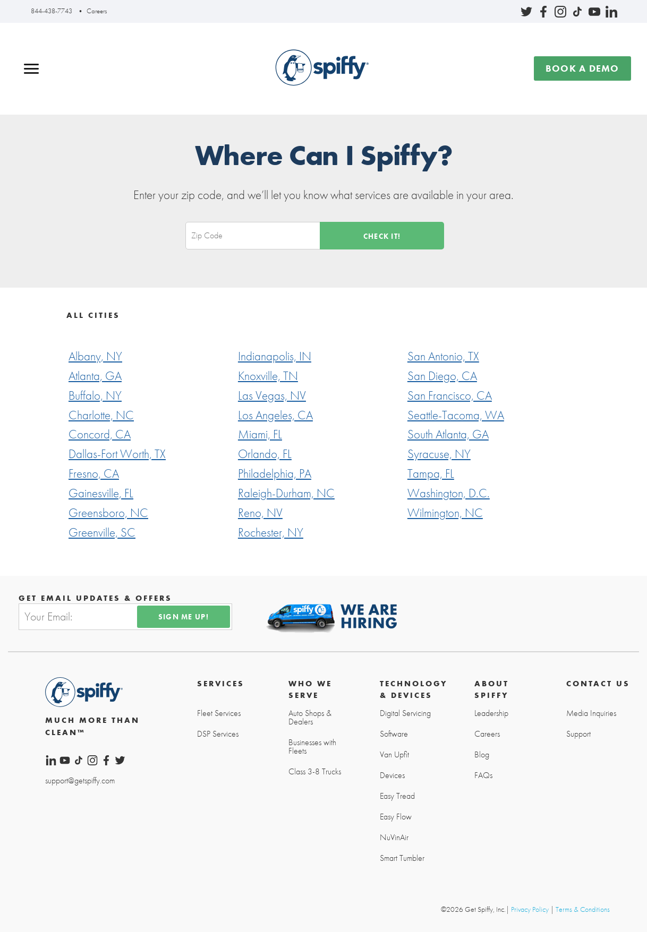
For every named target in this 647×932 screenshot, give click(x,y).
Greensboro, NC (108, 513)
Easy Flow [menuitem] (396, 817)
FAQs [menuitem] (483, 775)
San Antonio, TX (443, 356)
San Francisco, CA (449, 395)
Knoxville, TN (268, 376)
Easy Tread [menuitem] (397, 796)
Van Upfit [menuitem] (394, 754)
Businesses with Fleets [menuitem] (312, 746)
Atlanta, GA (95, 376)
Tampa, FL (430, 473)
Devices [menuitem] (392, 775)
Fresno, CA (94, 473)
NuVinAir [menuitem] (394, 837)
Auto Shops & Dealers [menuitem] (309, 717)
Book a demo (582, 68)
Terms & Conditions (583, 909)
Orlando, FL (265, 454)
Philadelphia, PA (274, 473)
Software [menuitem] (394, 734)
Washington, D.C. (448, 493)
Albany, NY (95, 356)
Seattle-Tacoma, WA (455, 415)
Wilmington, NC (445, 513)
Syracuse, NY (439, 454)
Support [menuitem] (578, 734)
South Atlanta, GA (448, 434)
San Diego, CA (442, 376)
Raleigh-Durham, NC (286, 493)
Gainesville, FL (101, 493)
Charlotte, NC (101, 415)
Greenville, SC (102, 532)
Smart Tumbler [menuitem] (402, 858)
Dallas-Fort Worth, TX (117, 454)
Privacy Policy (530, 909)
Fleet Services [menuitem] (219, 713)
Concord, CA (100, 434)
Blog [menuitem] (481, 754)
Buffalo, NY (95, 395)
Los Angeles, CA (275, 415)
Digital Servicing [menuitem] (405, 713)
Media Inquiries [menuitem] (591, 713)
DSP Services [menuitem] (218, 734)
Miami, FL (260, 434)
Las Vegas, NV (272, 395)
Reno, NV (260, 513)
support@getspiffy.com (80, 780)
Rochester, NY (270, 532)
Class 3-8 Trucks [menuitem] (314, 771)
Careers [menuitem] (487, 734)
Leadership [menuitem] (491, 713)
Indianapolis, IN (274, 356)
